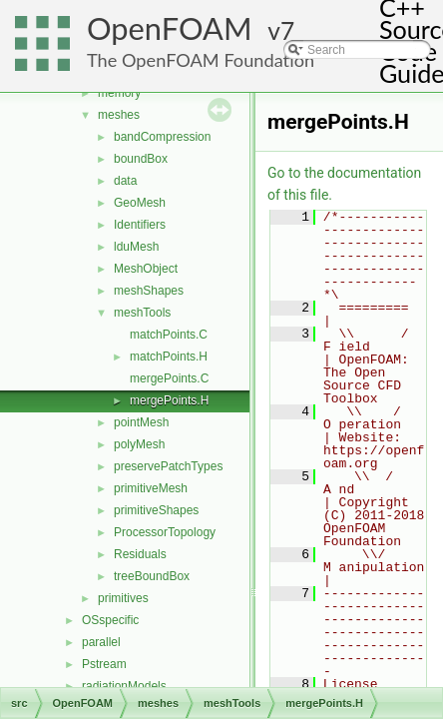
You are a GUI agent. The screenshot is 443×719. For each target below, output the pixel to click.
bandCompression (162, 137)
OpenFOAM (169, 28)
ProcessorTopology (165, 532)
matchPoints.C (169, 335)
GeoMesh (140, 203)
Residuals (140, 554)
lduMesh (136, 247)
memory (119, 93)
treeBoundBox (152, 576)
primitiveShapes (156, 510)
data (125, 181)
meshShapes (149, 291)
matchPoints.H (169, 356)
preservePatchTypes (168, 466)
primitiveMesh (151, 488)
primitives (123, 598)
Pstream (104, 664)
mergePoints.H (169, 400)
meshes (119, 115)
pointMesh (141, 422)
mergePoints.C (169, 378)
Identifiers (140, 225)
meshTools (142, 313)
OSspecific (110, 620)
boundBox (141, 159)
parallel (101, 642)
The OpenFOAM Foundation (200, 60)
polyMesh (139, 444)
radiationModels (124, 686)
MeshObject (146, 269)
